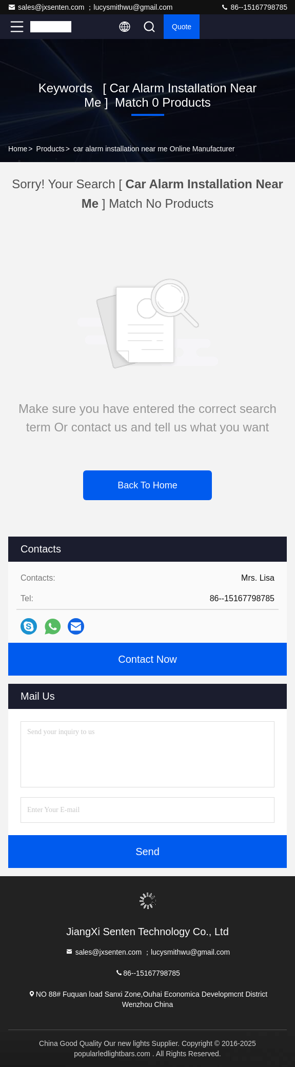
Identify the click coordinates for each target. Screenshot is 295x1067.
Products (50, 149)
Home (17, 149)
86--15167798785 (254, 7)
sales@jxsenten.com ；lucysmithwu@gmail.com (90, 7)
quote (181, 27)
